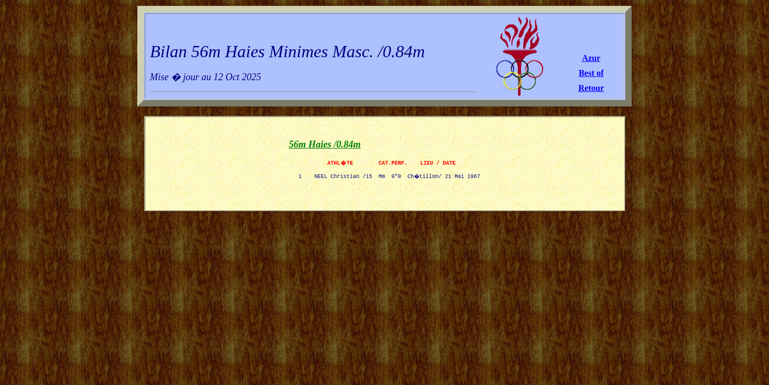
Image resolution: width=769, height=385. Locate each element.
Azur (591, 58)
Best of (591, 73)
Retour (591, 88)
